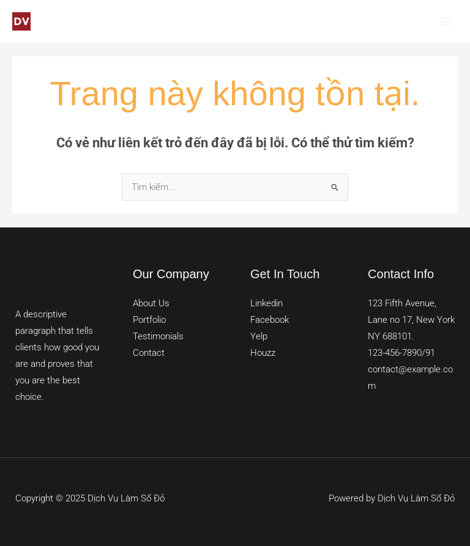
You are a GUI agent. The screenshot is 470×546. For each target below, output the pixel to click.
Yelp (258, 336)
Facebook (269, 319)
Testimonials (158, 336)
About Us (151, 303)
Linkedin (266, 303)
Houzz (262, 352)
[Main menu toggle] (445, 21)
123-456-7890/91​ (401, 352)
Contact (149, 352)
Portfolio (149, 319)
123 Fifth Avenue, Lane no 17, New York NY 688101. (411, 320)
